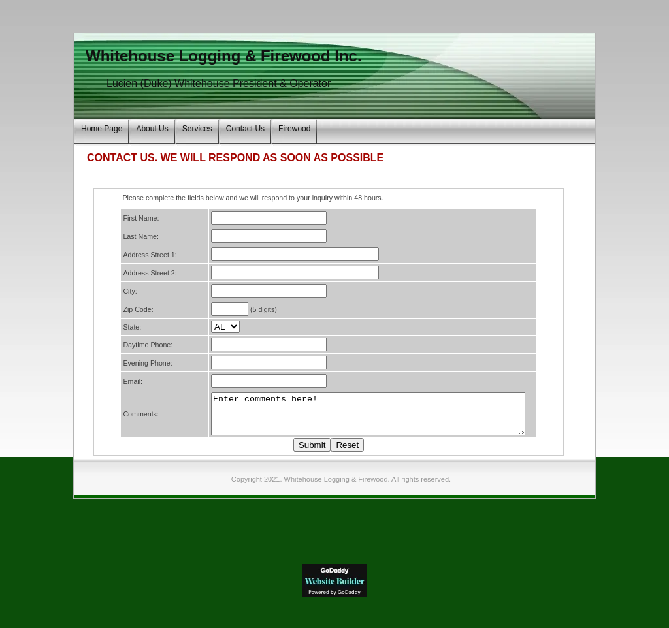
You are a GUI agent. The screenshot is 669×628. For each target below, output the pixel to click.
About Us (152, 128)
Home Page (101, 128)
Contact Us (245, 128)
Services (197, 128)
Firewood (294, 128)
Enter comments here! (364, 417)
